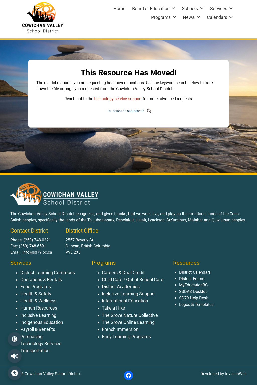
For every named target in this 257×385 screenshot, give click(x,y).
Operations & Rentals (41, 279)
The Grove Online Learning (128, 322)
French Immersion (120, 329)
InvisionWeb (235, 373)
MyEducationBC (193, 285)
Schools (193, 8)
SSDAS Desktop (193, 291)
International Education (125, 300)
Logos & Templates (196, 304)
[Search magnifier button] (149, 111)
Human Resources (38, 308)
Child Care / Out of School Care (132, 279)
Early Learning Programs (126, 336)
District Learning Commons (47, 272)
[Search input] (126, 110)
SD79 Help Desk (193, 298)
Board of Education (154, 8)
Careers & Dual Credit (123, 272)
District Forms (191, 278)
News (192, 17)
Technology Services (40, 343)
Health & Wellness (38, 300)
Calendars (220, 17)
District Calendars (195, 272)
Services (221, 8)
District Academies (121, 286)
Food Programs (35, 286)
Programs (164, 17)
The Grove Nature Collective (130, 315)
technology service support (118, 98)
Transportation (35, 350)
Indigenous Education (41, 322)
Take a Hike (113, 308)
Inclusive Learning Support (128, 293)
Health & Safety (35, 293)
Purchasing (31, 336)
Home (119, 8)
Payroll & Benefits (37, 329)
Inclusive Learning (38, 315)
